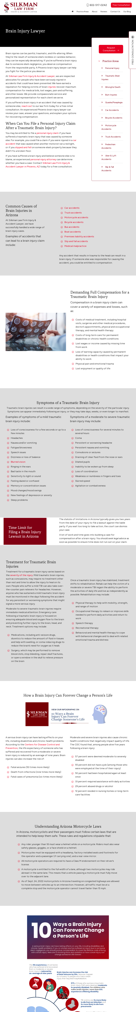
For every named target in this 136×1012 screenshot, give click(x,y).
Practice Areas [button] (83, 11)
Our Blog (127, 11)
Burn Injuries (111, 94)
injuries (52, 86)
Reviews (104, 11)
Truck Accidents (113, 136)
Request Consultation (111, 49)
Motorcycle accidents (76, 217)
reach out (27, 106)
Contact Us (115, 11)
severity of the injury (21, 575)
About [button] (94, 11)
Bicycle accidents (73, 222)
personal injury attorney (43, 159)
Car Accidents (112, 110)
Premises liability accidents (79, 236)
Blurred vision (18, 461)
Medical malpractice (75, 246)
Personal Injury (112, 68)
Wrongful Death (112, 87)
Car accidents (71, 207)
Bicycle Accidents (113, 118)
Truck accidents (73, 212)
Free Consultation (121, 5)
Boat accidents (72, 231)
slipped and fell (23, 147)
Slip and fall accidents (76, 241)
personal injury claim (48, 133)
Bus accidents (71, 226)
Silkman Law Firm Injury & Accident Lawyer (32, 76)
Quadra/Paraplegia (113, 102)
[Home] (72, 11)
